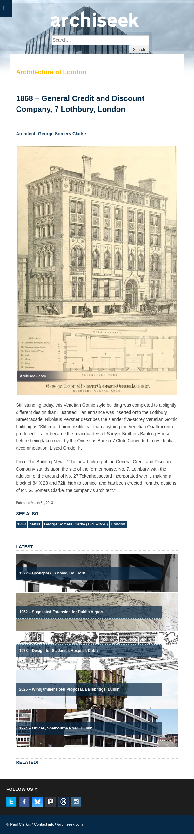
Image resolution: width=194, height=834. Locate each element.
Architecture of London (51, 72)
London (118, 524)
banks (35, 524)
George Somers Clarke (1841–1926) (76, 524)
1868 (21, 524)
